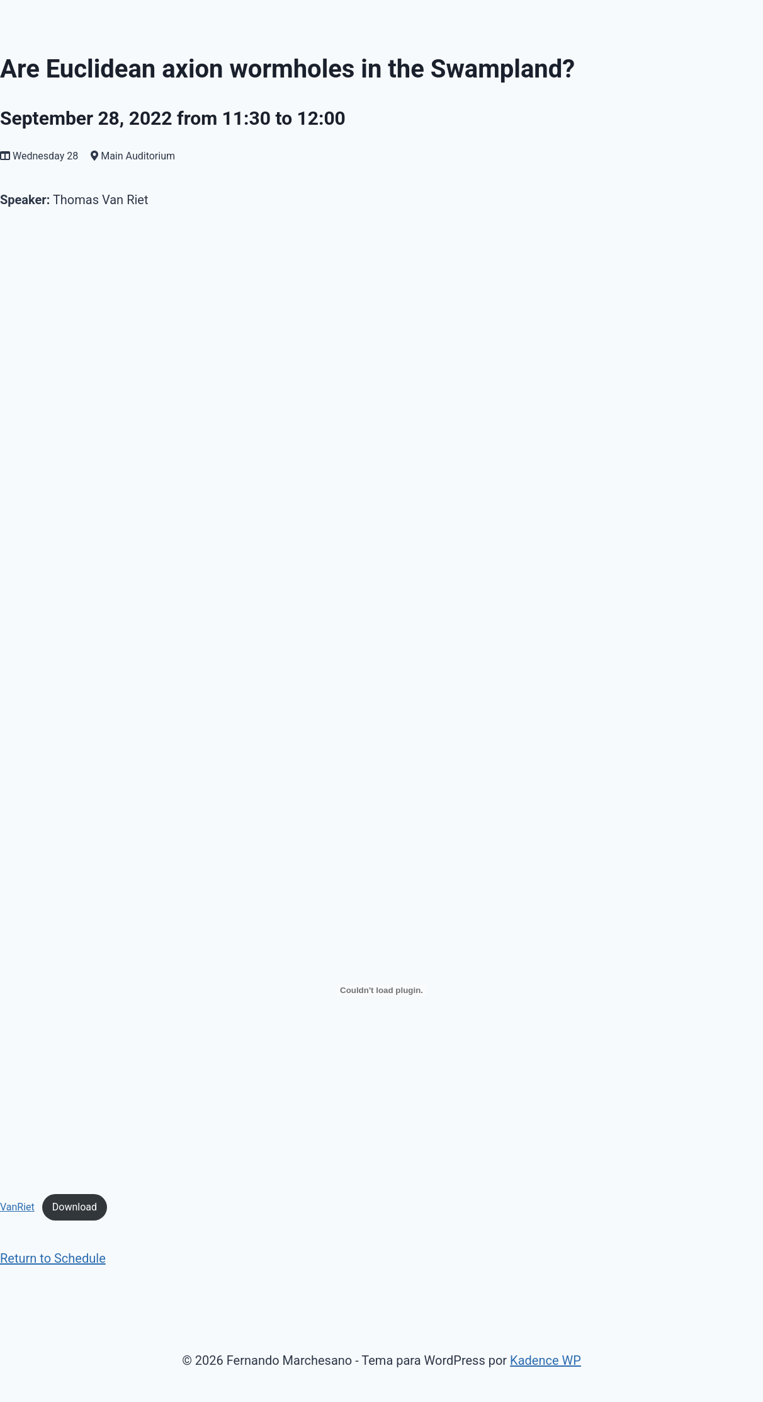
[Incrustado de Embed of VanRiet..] (381, 991)
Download (74, 1207)
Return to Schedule (53, 1258)
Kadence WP (545, 1360)
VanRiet (17, 1207)
